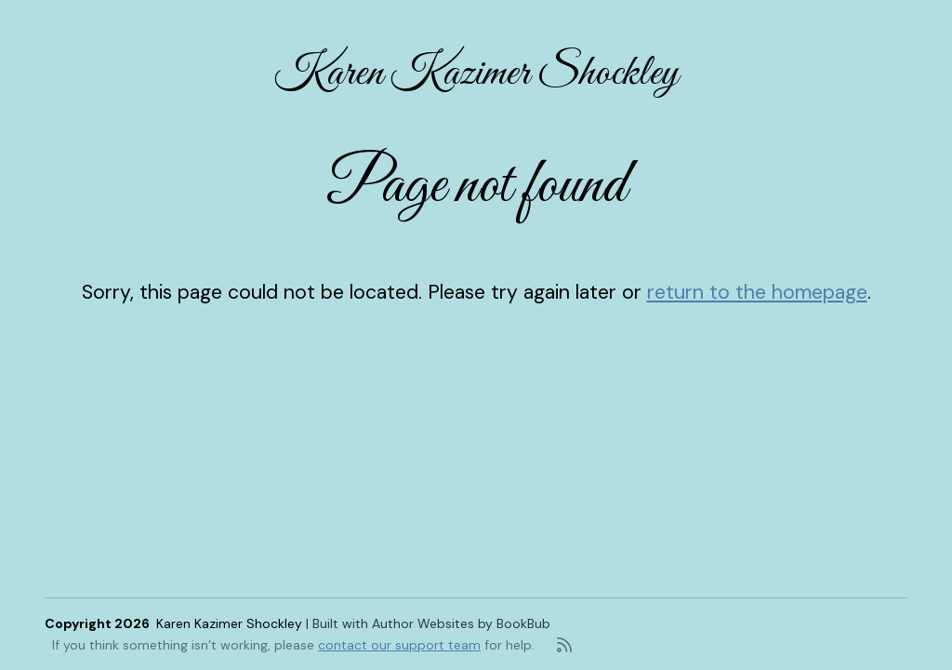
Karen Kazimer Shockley (476, 73)
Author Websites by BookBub (461, 623)
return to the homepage (757, 292)
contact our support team (399, 644)
